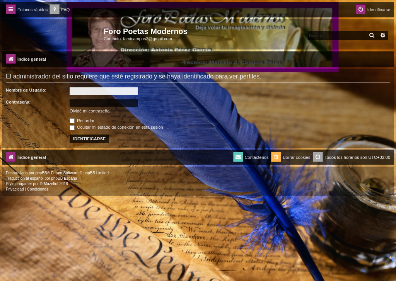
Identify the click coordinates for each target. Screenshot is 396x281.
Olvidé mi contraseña (89, 111)
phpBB (41, 173)
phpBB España (64, 178)
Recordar (82, 120)
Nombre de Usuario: (26, 90)
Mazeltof (51, 184)
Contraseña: (18, 102)
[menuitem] (60, 9)
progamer (23, 184)
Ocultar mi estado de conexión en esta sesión (116, 127)
